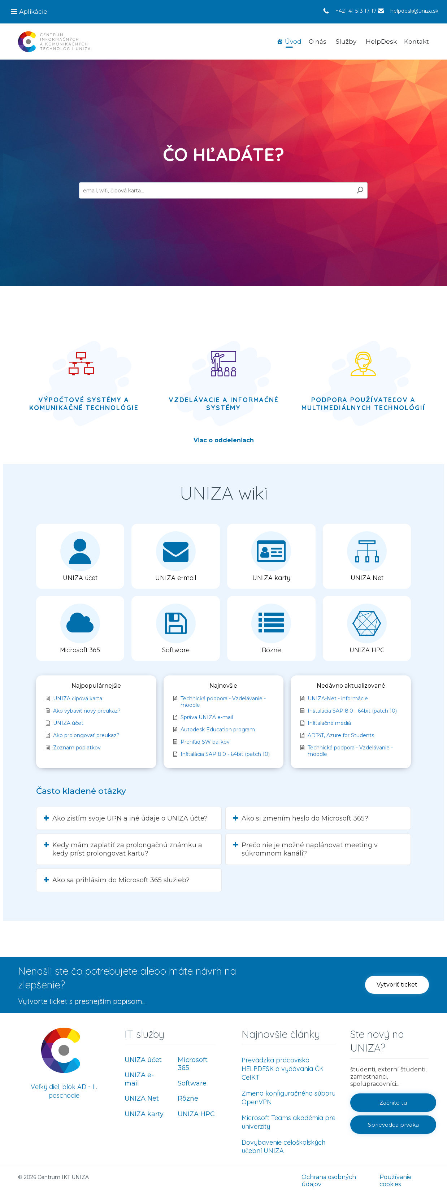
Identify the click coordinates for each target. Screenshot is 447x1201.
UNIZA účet (143, 1060)
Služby (346, 41)
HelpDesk (381, 41)
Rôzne (188, 1098)
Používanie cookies (395, 1181)
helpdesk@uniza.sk (414, 11)
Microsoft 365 (193, 1064)
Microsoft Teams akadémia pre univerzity (288, 1122)
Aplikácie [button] (33, 11)
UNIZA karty (144, 1114)
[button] (80, 556)
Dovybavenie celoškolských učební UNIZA (283, 1146)
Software (192, 1083)
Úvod (293, 41)
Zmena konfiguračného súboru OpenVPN (288, 1097)
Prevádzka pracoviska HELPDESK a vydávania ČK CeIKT (283, 1069)
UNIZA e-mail (139, 1079)
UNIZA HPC (196, 1114)
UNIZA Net (142, 1098)
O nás (317, 41)
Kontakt (416, 41)
